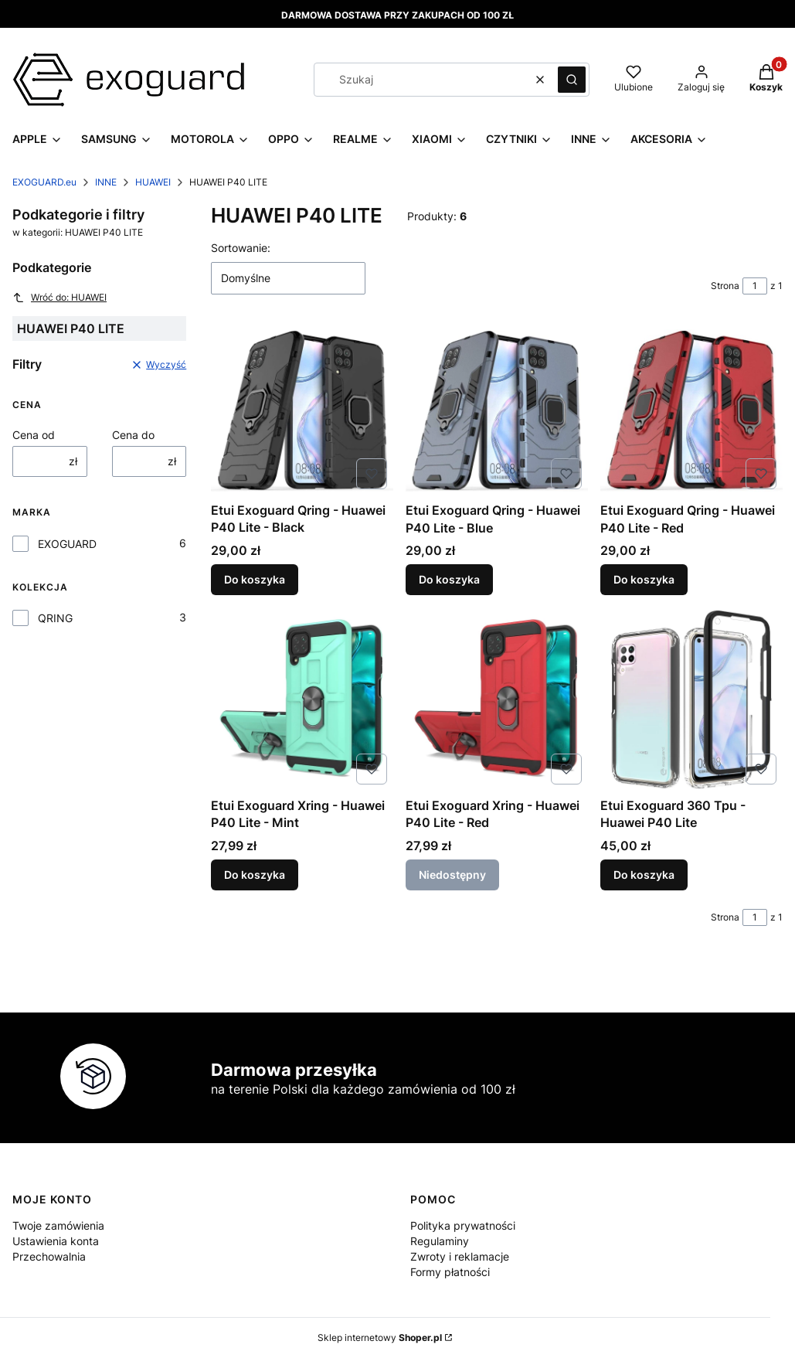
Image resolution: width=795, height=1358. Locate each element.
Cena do (133, 434)
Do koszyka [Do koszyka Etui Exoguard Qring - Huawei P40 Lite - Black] (254, 580)
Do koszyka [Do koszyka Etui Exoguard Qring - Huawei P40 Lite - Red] (643, 580)
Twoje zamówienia (58, 1225)
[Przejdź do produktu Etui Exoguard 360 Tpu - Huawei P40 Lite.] (691, 699)
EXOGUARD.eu (44, 182)
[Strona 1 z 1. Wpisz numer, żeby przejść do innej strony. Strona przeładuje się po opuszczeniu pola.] (754, 285)
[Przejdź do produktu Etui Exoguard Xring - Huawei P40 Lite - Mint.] (302, 699)
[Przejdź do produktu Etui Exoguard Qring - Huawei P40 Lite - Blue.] (497, 410)
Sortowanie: (240, 247)
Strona (725, 285)
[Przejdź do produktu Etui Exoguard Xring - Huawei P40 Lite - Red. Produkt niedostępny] (497, 699)
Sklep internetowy (380, 1337)
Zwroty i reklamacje (459, 1256)
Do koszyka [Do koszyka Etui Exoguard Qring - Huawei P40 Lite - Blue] (449, 580)
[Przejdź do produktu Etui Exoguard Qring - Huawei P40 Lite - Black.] (302, 410)
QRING (55, 618)
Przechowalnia (49, 1256)
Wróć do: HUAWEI (59, 297)
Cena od (33, 434)
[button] (572, 79)
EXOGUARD (67, 543)
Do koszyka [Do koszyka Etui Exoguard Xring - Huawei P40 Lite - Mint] (254, 874)
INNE (106, 182)
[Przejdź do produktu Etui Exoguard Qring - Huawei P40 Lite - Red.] (691, 410)
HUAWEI (153, 182)
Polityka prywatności (462, 1225)
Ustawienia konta (55, 1240)
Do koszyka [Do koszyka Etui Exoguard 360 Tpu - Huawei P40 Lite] (643, 874)
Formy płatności (450, 1271)
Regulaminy (439, 1240)
